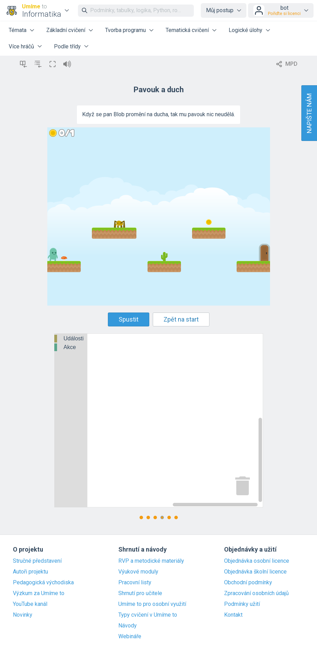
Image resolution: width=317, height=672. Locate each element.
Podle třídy (67, 46)
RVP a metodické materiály (151, 561)
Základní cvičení (65, 30)
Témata (17, 30)
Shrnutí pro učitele (140, 593)
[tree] (71, 343)
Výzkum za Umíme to (38, 593)
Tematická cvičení (187, 30)
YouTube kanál (30, 604)
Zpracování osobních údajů (256, 593)
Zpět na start (181, 319)
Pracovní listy (134, 582)
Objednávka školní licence (255, 572)
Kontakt (233, 615)
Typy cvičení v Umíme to (147, 615)
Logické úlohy (245, 30)
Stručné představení (37, 561)
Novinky (22, 615)
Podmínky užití (242, 604)
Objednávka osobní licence (256, 561)
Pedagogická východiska (43, 582)
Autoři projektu (30, 572)
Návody (127, 626)
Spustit (128, 319)
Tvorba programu (125, 30)
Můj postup (219, 10)
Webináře (129, 636)
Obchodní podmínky (248, 582)
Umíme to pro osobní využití (152, 604)
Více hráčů (21, 46)
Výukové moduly (138, 572)
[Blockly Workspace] (158, 420)
